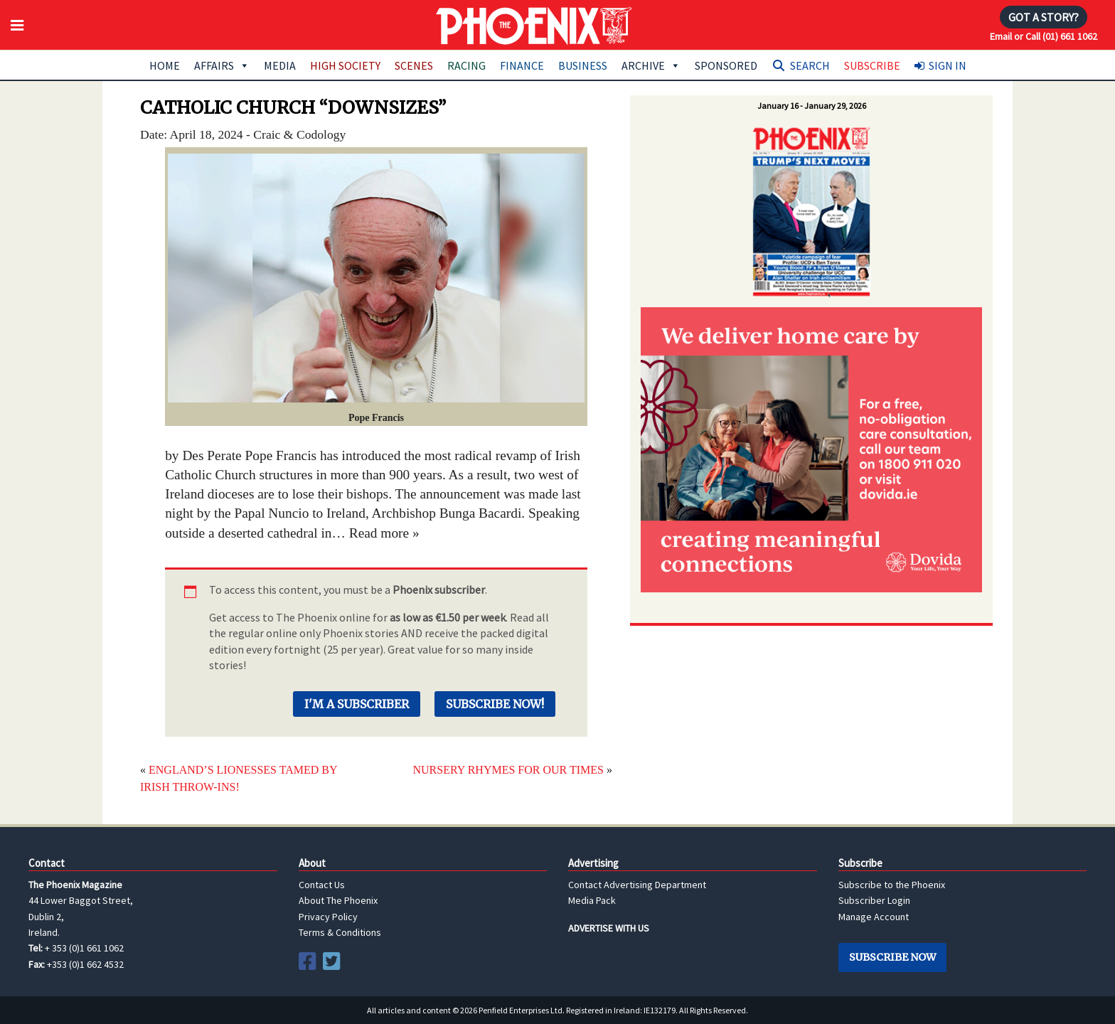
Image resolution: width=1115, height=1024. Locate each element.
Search (810, 65)
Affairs (222, 65)
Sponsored (726, 65)
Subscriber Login (874, 900)
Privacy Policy (328, 916)
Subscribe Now (892, 957)
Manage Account (873, 916)
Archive (651, 65)
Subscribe (872, 65)
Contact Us (322, 884)
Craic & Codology (299, 134)
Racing (466, 65)
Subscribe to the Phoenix (891, 884)
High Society (345, 65)
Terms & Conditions (340, 932)
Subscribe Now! (495, 704)
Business (582, 65)
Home (164, 65)
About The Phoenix (338, 900)
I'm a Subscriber (356, 704)
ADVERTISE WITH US (608, 928)
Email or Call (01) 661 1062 (1043, 36)
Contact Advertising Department (637, 884)
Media (280, 65)
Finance (522, 65)
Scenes (414, 65)
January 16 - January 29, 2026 (811, 105)
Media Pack (592, 900)
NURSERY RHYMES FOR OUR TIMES (508, 770)
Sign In (947, 65)
